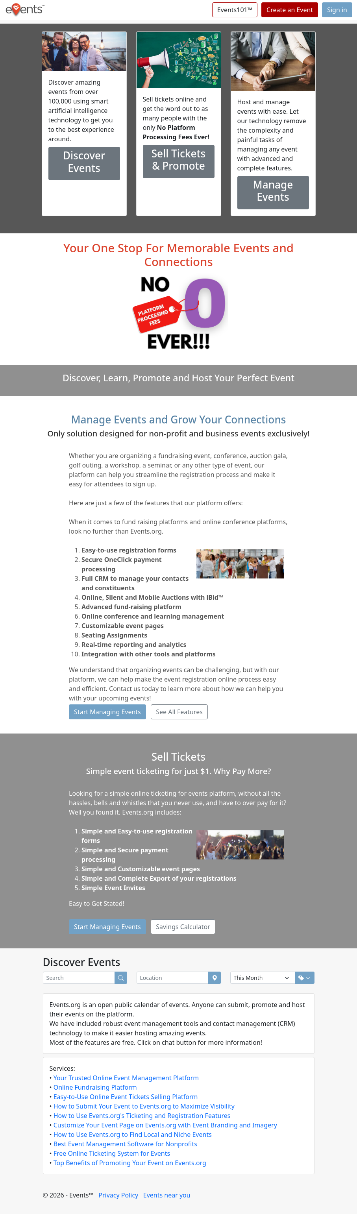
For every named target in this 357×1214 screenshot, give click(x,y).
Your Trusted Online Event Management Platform (126, 1078)
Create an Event (289, 10)
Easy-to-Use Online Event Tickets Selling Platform (126, 1096)
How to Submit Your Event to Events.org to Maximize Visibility (144, 1106)
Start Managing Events (107, 712)
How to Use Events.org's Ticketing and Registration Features (142, 1115)
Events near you (167, 1195)
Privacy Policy (118, 1195)
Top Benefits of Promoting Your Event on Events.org (130, 1163)
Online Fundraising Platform (95, 1087)
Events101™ (234, 10)
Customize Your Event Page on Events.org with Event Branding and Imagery (165, 1125)
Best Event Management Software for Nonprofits (125, 1144)
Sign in (337, 10)
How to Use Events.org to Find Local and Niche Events (133, 1134)
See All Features (179, 712)
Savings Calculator (183, 926)
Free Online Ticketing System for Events (112, 1153)
